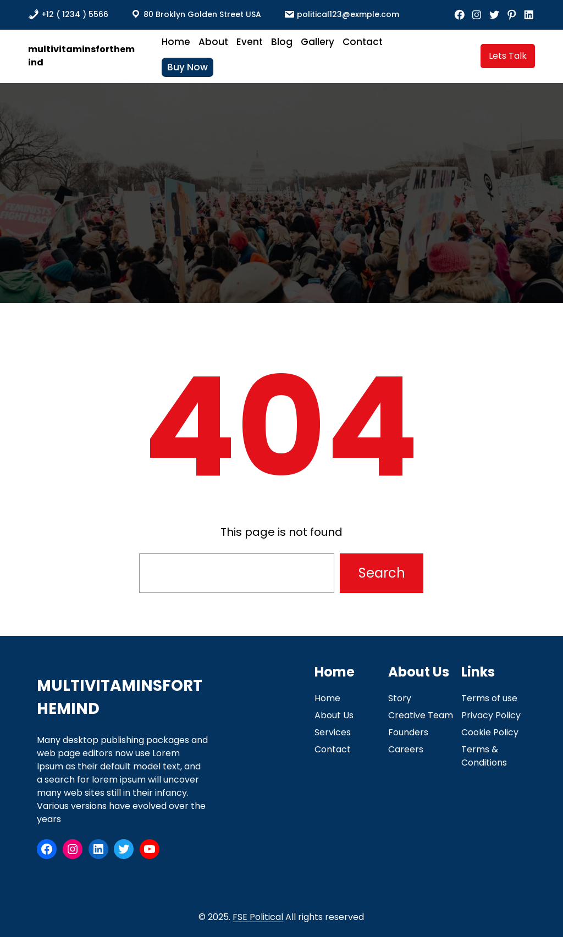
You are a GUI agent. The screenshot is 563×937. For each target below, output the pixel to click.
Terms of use (489, 698)
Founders (408, 732)
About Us (334, 715)
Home (327, 698)
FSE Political (258, 917)
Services (332, 732)
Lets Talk (508, 55)
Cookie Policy (489, 732)
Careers (405, 749)
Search (381, 573)
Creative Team (420, 715)
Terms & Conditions (484, 756)
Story (399, 698)
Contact (332, 749)
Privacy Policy (491, 715)
